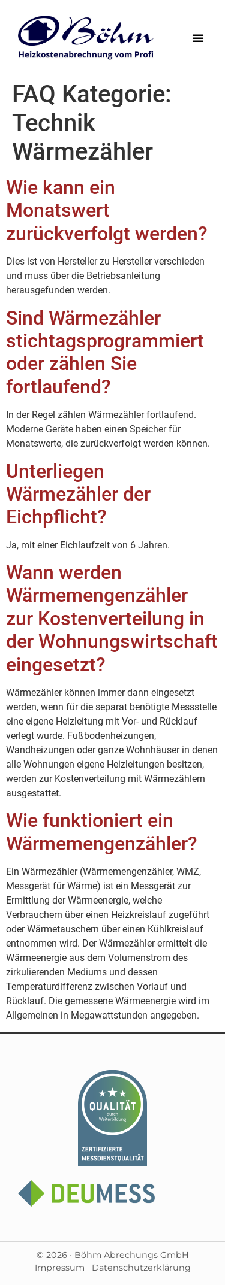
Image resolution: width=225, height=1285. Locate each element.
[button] (198, 38)
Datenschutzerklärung (141, 1267)
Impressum (60, 1267)
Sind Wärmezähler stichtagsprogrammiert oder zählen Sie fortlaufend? (105, 352)
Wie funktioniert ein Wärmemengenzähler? (101, 831)
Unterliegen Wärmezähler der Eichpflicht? (78, 494)
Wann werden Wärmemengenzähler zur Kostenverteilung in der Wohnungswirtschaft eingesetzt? (112, 618)
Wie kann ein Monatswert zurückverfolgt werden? (107, 210)
